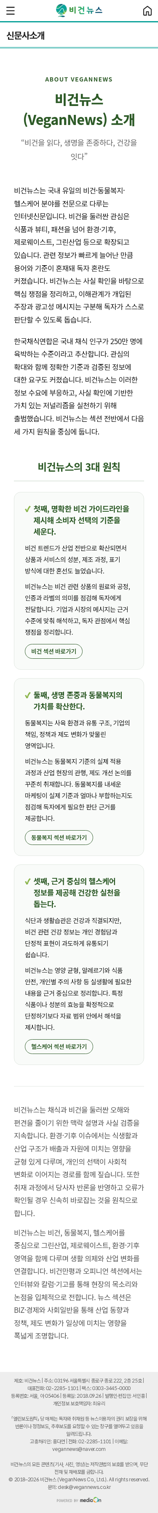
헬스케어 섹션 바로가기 (59, 1046)
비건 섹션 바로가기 (53, 651)
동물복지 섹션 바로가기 (59, 837)
